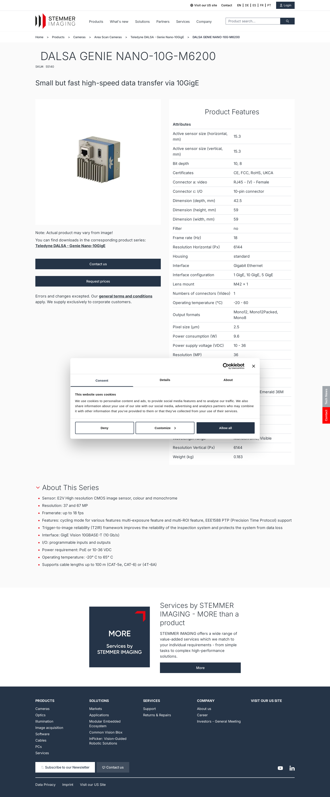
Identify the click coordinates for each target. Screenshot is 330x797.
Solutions (142, 21)
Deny (104, 427)
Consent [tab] (102, 380)
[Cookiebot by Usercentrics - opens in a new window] (226, 366)
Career (202, 715)
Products (96, 21)
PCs (38, 746)
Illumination (44, 721)
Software (42, 734)
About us (204, 709)
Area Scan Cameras (108, 37)
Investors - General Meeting (219, 721)
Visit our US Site (266, 701)
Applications (99, 715)
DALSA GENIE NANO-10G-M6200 (216, 37)
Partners (162, 21)
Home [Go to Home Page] (39, 37)
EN (239, 5)
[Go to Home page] (55, 21)
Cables (40, 740)
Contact (226, 5)
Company (204, 21)
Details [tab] (165, 380)
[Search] (287, 21)
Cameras (79, 37)
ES (254, 5)
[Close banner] (253, 366)
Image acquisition (49, 728)
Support (149, 709)
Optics (40, 715)
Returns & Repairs (157, 715)
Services (183, 21)
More (200, 668)
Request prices (98, 281)
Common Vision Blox (105, 732)
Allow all (225, 427)
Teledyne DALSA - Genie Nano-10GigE (157, 37)
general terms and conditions (125, 296)
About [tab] (228, 380)
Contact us (98, 264)
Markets (95, 709)
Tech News (326, 397)
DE (247, 5)
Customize (165, 427)
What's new (119, 21)
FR (261, 5)
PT (269, 5)
